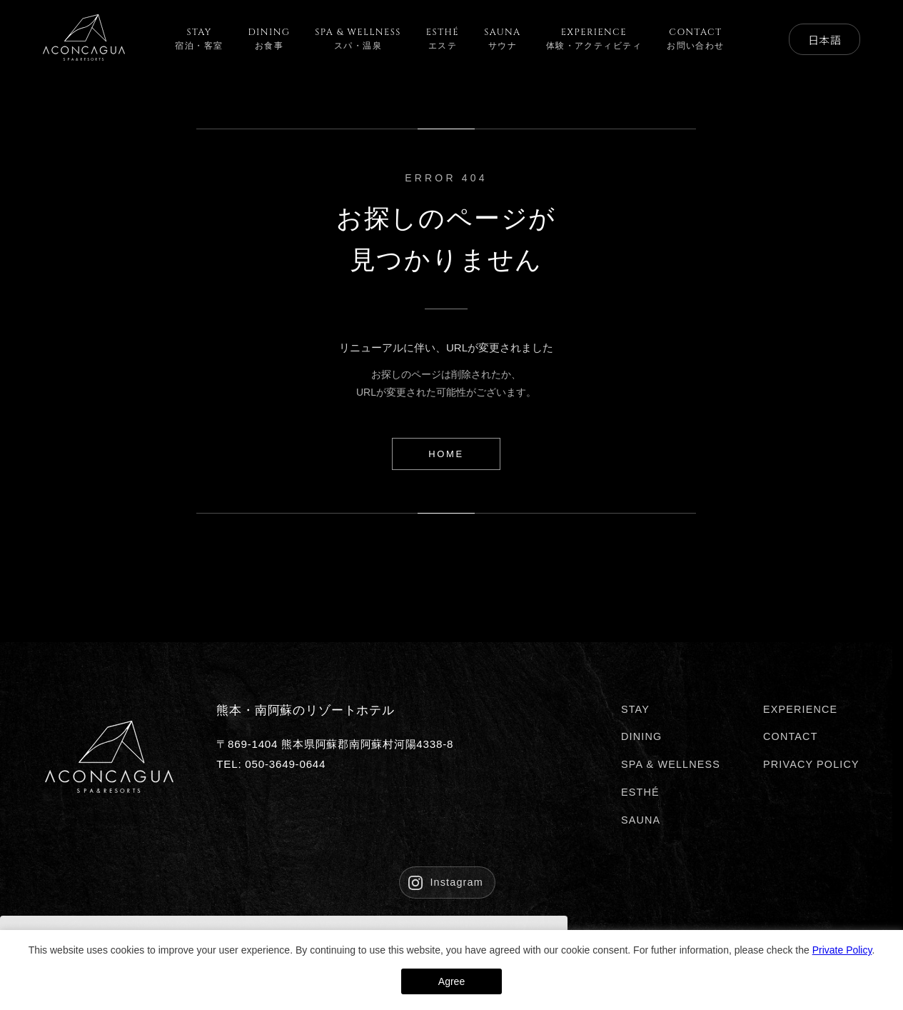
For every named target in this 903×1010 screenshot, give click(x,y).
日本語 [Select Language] (824, 39)
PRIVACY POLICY (811, 764)
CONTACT (790, 736)
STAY (635, 709)
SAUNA (640, 820)
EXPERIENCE (800, 709)
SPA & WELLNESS (670, 764)
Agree (451, 981)
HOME (445, 454)
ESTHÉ (640, 792)
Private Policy (842, 950)
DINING (641, 736)
